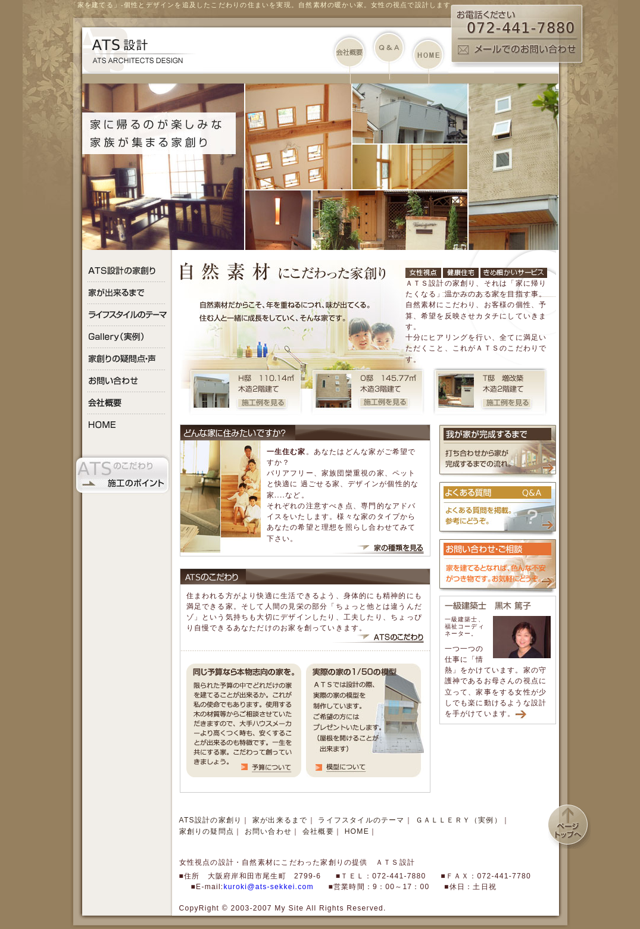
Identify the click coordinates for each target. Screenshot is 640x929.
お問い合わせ (268, 831)
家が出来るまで (280, 820)
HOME (357, 831)
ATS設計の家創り (210, 820)
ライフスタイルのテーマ (361, 820)
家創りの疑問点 (207, 831)
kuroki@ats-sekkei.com (268, 887)
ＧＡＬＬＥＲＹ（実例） (459, 820)
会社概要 (318, 831)
